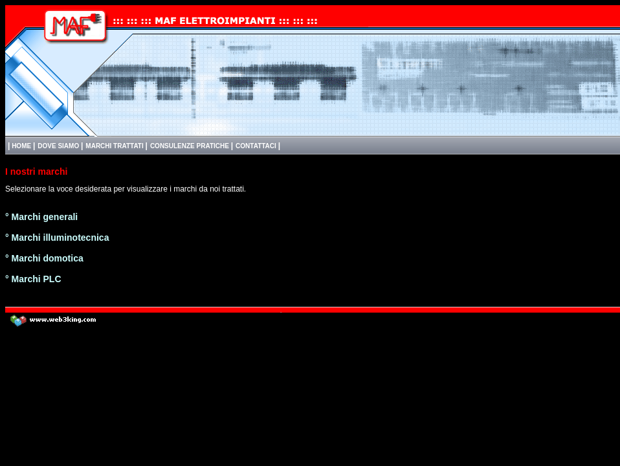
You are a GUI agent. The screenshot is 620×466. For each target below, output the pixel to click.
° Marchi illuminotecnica (57, 237)
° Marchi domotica (44, 258)
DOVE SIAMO (59, 146)
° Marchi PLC (33, 279)
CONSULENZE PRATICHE (190, 146)
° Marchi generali (41, 217)
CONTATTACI (257, 146)
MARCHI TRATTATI (115, 146)
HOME (21, 146)
